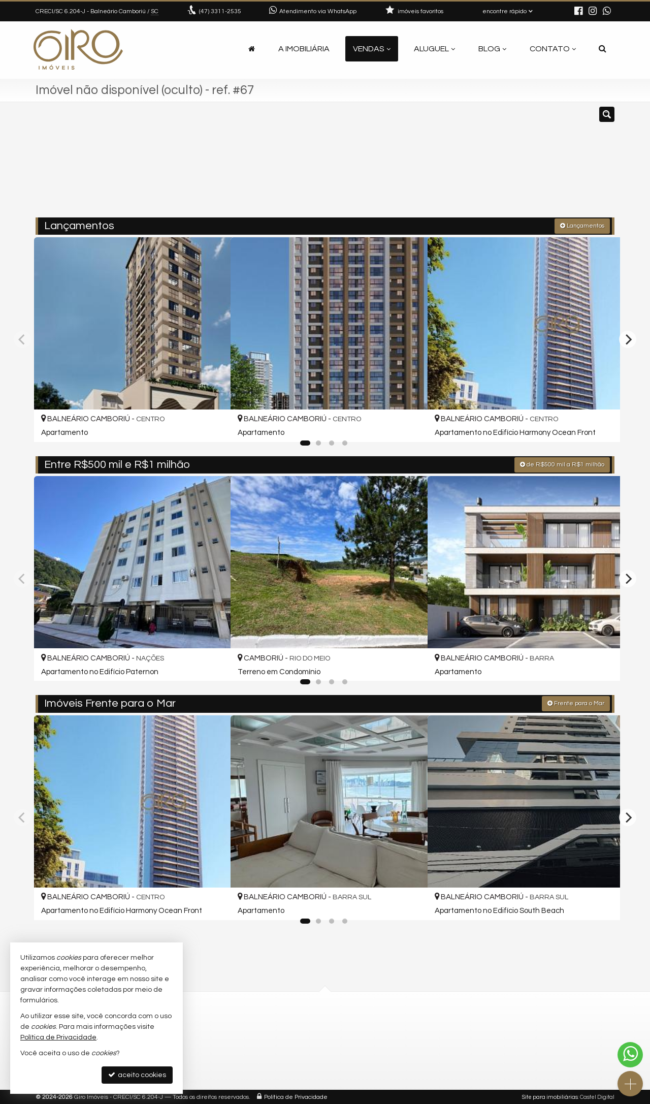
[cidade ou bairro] (417, 164)
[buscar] (494, 164)
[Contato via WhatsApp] (630, 1054)
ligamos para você (225, 1061)
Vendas (372, 49)
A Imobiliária (304, 49)
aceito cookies (137, 1075)
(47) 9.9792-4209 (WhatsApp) (242, 1037)
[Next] (627, 339)
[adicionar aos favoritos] (211, 424)
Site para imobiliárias (550, 1096)
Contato (553, 49)
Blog (492, 49)
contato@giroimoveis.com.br (242, 1049)
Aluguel (434, 49)
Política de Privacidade (296, 1096)
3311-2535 (220, 11)
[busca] (602, 48)
